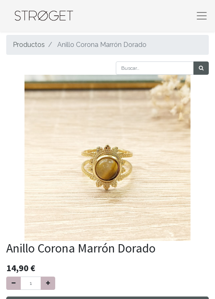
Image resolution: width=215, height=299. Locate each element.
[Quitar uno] (13, 283)
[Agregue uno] (48, 283)
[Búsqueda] (201, 68)
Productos (29, 45)
